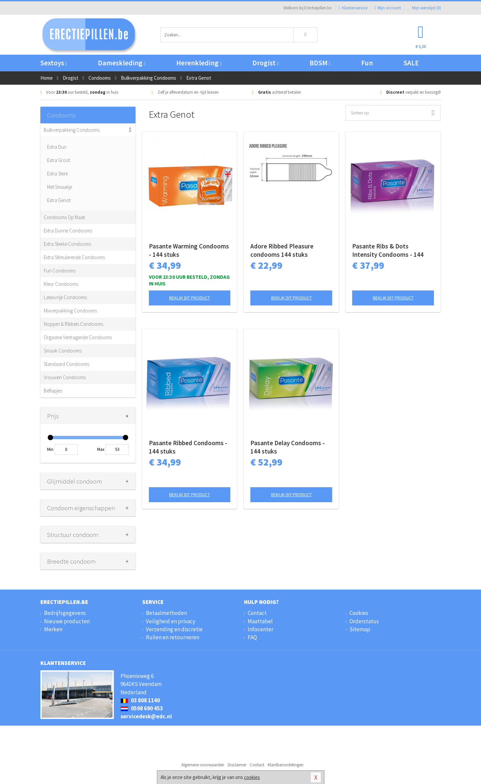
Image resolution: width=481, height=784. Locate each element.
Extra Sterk (57, 173)
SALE (411, 62)
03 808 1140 (140, 700)
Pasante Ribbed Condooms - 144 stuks (188, 447)
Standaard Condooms (66, 364)
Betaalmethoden (166, 613)
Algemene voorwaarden (202, 765)
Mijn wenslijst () (424, 8)
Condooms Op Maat (64, 217)
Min (50, 449)
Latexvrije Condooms (65, 297)
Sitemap (359, 629)
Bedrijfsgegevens (65, 613)
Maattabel (260, 621)
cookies (252, 777)
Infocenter (260, 629)
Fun (367, 62)
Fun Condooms (59, 270)
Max (100, 449)
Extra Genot (58, 200)
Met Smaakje (59, 187)
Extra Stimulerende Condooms (74, 257)
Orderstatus (364, 621)
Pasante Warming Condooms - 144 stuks (189, 250)
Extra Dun (56, 147)
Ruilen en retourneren (172, 637)
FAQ (252, 637)
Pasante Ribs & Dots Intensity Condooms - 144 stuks (388, 250)
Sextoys (53, 62)
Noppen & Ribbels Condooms (73, 324)
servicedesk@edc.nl (146, 716)
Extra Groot (58, 160)
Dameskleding (122, 62)
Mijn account (387, 8)
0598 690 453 (142, 708)
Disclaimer (237, 765)
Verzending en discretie (174, 629)
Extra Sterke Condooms (67, 244)
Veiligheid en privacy (170, 621)
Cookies (358, 613)
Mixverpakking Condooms (70, 310)
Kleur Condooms (61, 284)
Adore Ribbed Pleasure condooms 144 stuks (281, 250)
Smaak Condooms (62, 350)
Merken (53, 629)
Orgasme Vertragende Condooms (78, 337)
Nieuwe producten (67, 621)
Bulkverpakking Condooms (71, 130)
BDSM (319, 62)
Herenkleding (199, 62)
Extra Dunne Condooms (68, 230)
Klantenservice (352, 8)
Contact (257, 613)
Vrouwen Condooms (65, 377)
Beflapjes (53, 390)
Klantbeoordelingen (285, 765)
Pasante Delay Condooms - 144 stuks (287, 447)
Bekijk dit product (189, 298)
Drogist (265, 62)
